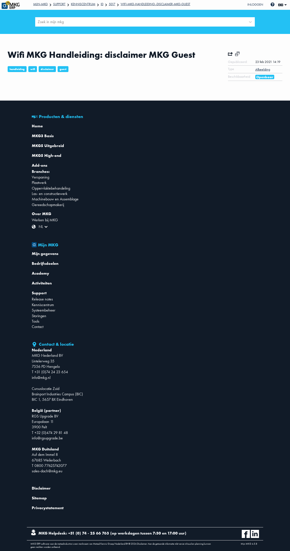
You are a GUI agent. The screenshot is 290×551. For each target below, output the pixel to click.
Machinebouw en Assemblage (55, 199)
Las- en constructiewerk (49, 193)
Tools (35, 321)
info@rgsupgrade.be (47, 438)
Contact (37, 326)
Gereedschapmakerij (48, 204)
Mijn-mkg (40, 4)
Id (102, 4)
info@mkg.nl (41, 377)
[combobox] (38, 22)
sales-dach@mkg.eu (47, 471)
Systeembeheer (43, 310)
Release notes (42, 299)
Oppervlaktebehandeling (51, 188)
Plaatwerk (39, 182)
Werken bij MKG (45, 220)
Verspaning (40, 177)
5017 (112, 4)
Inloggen (255, 4)
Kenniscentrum (83, 4)
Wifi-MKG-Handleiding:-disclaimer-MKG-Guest (155, 4)
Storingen (39, 315)
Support (59, 4)
